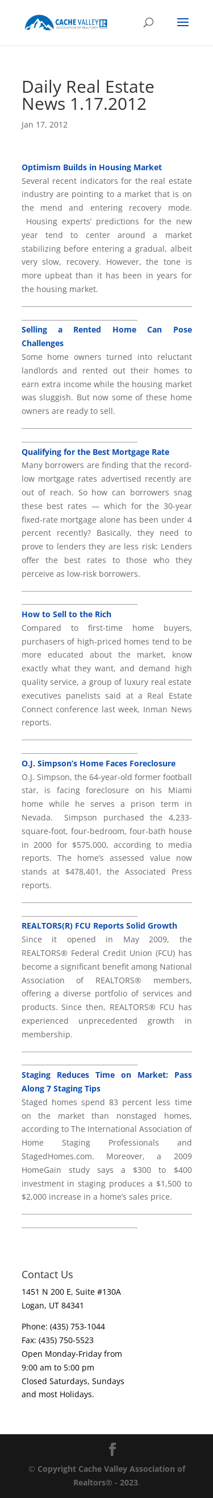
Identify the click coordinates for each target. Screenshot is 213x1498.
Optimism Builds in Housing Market (92, 167)
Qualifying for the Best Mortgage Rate (95, 451)
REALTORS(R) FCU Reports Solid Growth (99, 925)
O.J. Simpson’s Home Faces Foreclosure (99, 763)
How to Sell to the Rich (66, 614)
